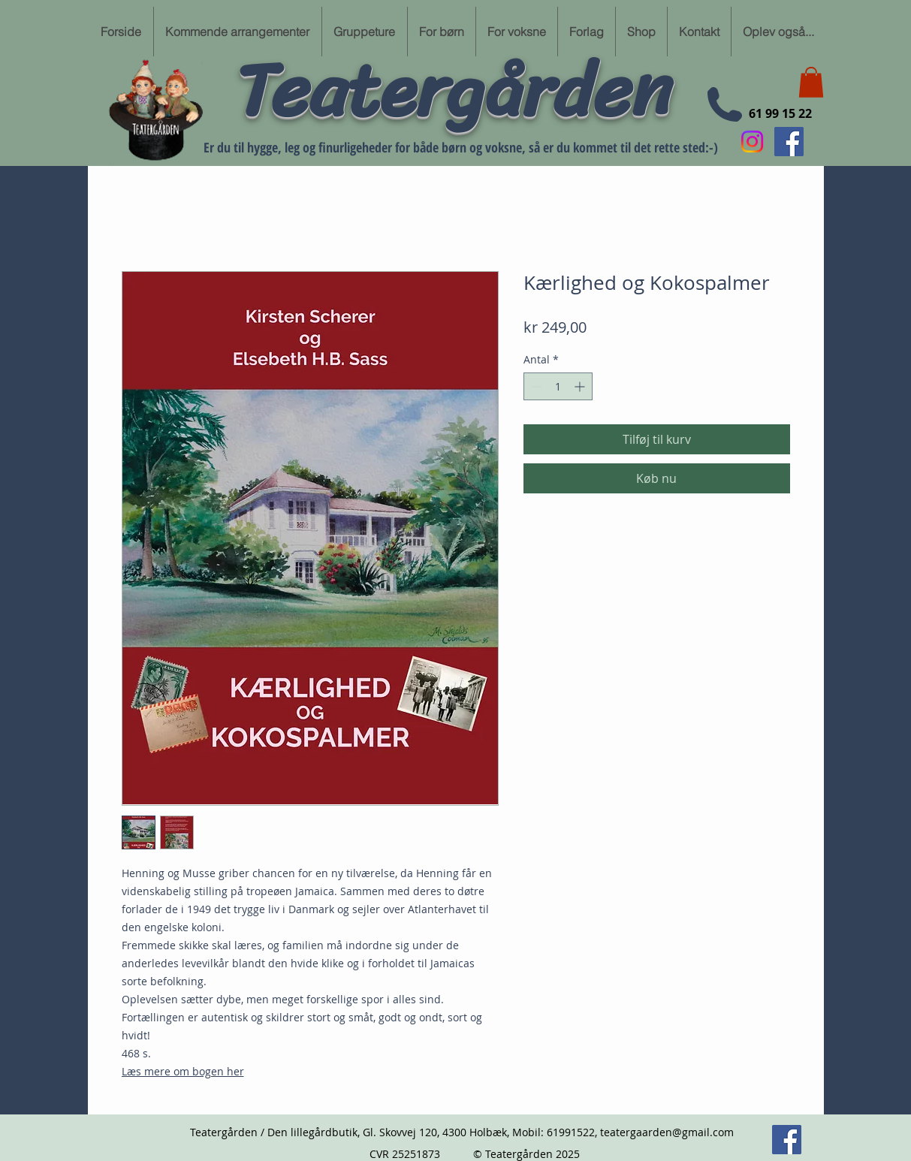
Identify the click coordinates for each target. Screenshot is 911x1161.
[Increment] (581, 386)
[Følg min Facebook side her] (789, 141)
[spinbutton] (558, 386)
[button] (811, 82)
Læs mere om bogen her (183, 1071)
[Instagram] (752, 141)
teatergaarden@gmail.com (667, 1132)
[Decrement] (535, 386)
